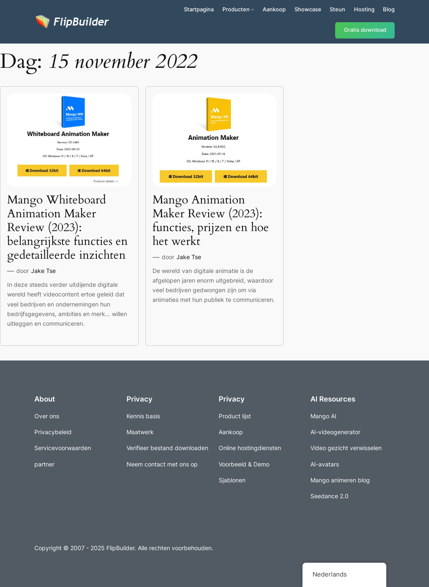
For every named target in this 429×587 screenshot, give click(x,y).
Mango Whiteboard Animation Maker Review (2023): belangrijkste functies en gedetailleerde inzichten (67, 228)
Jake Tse (43, 270)
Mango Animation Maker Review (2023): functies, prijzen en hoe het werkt (210, 221)
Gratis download (365, 30)
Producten (236, 9)
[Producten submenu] (252, 9)
